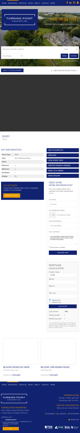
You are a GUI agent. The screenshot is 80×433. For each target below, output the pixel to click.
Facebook (50, 413)
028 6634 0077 (64, 18)
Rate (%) (51, 286)
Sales (66, 49)
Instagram (73, 413)
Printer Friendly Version (59, 165)
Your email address (55, 220)
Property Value (54, 271)
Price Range (7, 56)
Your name (53, 199)
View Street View (55, 160)
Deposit (51, 279)
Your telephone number (57, 210)
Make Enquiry (54, 175)
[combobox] (52, 214)
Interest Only (56, 302)
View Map (52, 155)
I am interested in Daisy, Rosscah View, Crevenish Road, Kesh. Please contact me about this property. (63, 238)
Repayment (56, 300)
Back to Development (12, 70)
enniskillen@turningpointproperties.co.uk (61, 24)
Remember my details (58, 247)
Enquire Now (62, 252)
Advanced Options (70, 61)
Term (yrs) (52, 293)
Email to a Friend (55, 170)
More (53, 3)
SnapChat (73, 419)
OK (11, 428)
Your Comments (54, 231)
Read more (6, 426)
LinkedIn (61, 413)
